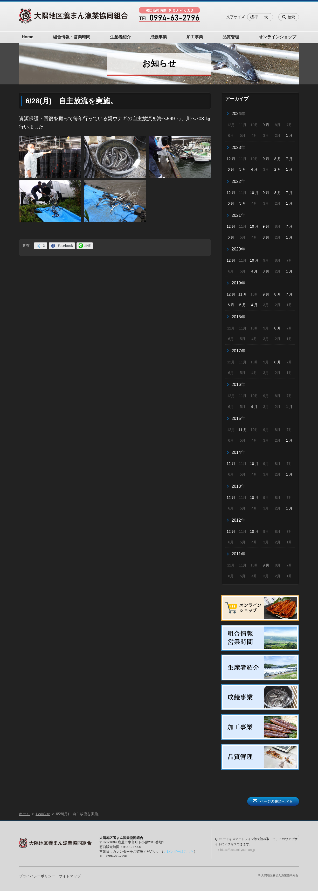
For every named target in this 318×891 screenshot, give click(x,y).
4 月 (254, 169)
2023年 (238, 147)
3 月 (266, 237)
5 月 (242, 169)
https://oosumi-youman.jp (237, 850)
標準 (254, 17)
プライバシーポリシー (37, 876)
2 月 (277, 169)
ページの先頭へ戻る (276, 801)
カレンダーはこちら (178, 851)
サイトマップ (70, 876)
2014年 (238, 452)
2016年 (238, 384)
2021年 (238, 215)
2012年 (238, 520)
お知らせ (43, 814)
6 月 (231, 169)
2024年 (238, 113)
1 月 (289, 135)
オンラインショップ (277, 37)
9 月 (266, 125)
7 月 (289, 159)
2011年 (238, 554)
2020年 (238, 249)
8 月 (277, 159)
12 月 (231, 159)
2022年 (238, 181)
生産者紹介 (120, 37)
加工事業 (194, 37)
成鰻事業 (158, 37)
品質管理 (231, 37)
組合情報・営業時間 (71, 37)
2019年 (238, 283)
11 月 (242, 294)
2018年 (238, 317)
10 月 (254, 193)
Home (27, 37)
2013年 (238, 486)
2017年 (238, 351)
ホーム (24, 814)
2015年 (238, 418)
